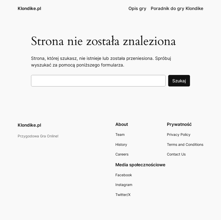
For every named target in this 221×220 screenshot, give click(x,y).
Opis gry (137, 8)
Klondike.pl (29, 8)
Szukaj (179, 80)
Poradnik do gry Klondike (177, 8)
